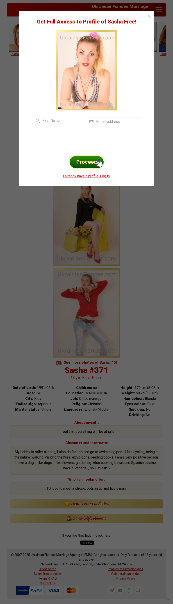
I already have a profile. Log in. (86, 176)
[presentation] (79, 140)
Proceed (90, 162)
